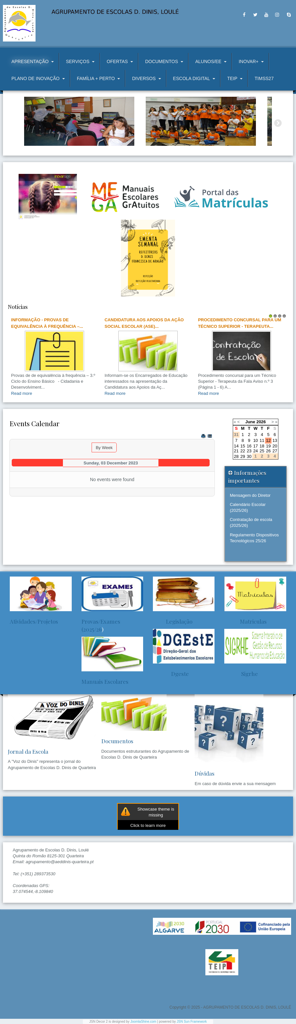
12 (268, 440)
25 (261, 450)
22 (242, 450)
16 (249, 446)
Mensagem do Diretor (250, 495)
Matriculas (245, 621)
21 (236, 450)
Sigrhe (241, 673)
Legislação (172, 621)
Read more (21, 393)
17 (255, 446)
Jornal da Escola (28, 751)
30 (249, 456)
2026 (261, 421)
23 (249, 450)
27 (275, 450)
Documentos (117, 741)
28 (236, 456)
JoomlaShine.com (143, 1021)
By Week (104, 447)
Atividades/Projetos (34, 621)
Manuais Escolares (104, 681)
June (250, 421)
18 (261, 446)
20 (275, 446)
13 (275, 440)
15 (242, 446)
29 (242, 456)
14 (236, 446)
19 (268, 446)
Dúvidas (205, 773)
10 (255, 440)
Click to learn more (148, 825)
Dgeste (171, 673)
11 (261, 440)
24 (255, 450)
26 (268, 450)
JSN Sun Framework (192, 1021)
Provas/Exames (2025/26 (100, 625)
